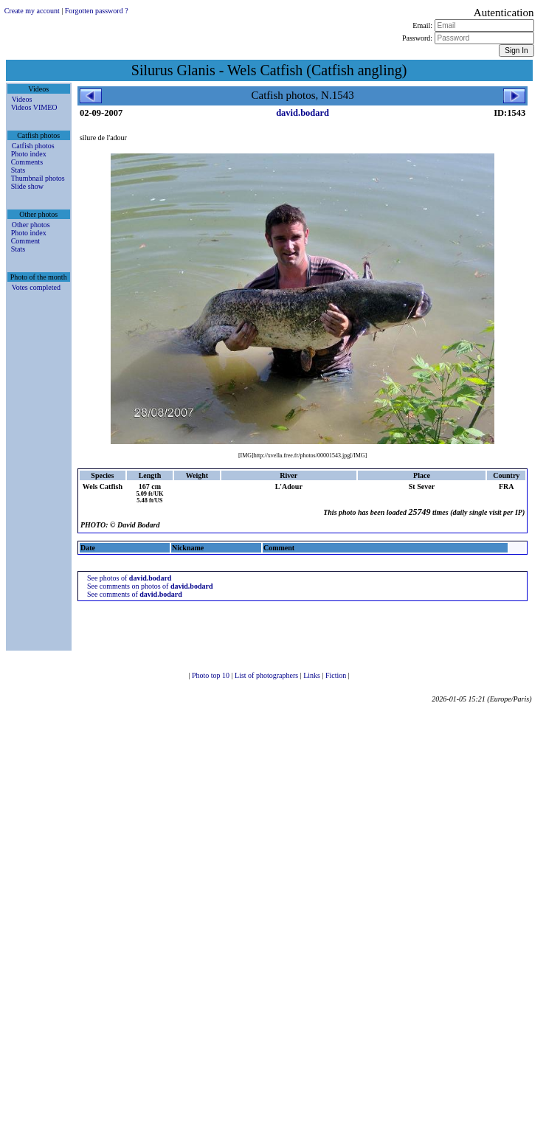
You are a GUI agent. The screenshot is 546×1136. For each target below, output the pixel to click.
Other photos (31, 225)
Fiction (336, 675)
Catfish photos (33, 146)
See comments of (134, 594)
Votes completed (36, 287)
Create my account (32, 11)
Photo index (28, 154)
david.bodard (302, 113)
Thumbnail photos (38, 178)
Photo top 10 (212, 675)
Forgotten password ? (96, 11)
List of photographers (267, 675)
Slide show (27, 186)
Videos (22, 99)
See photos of (129, 578)
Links (312, 675)
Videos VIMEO (34, 107)
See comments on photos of (150, 586)
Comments (27, 162)
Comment (25, 241)
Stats (18, 170)
